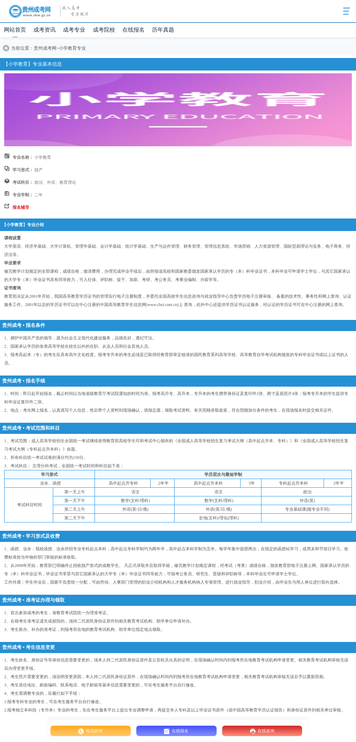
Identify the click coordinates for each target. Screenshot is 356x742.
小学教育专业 (72, 48)
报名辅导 (21, 207)
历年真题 (163, 30)
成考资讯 (44, 30)
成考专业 (74, 30)
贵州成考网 (45, 48)
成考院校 (104, 30)
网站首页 (15, 30)
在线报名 (133, 30)
